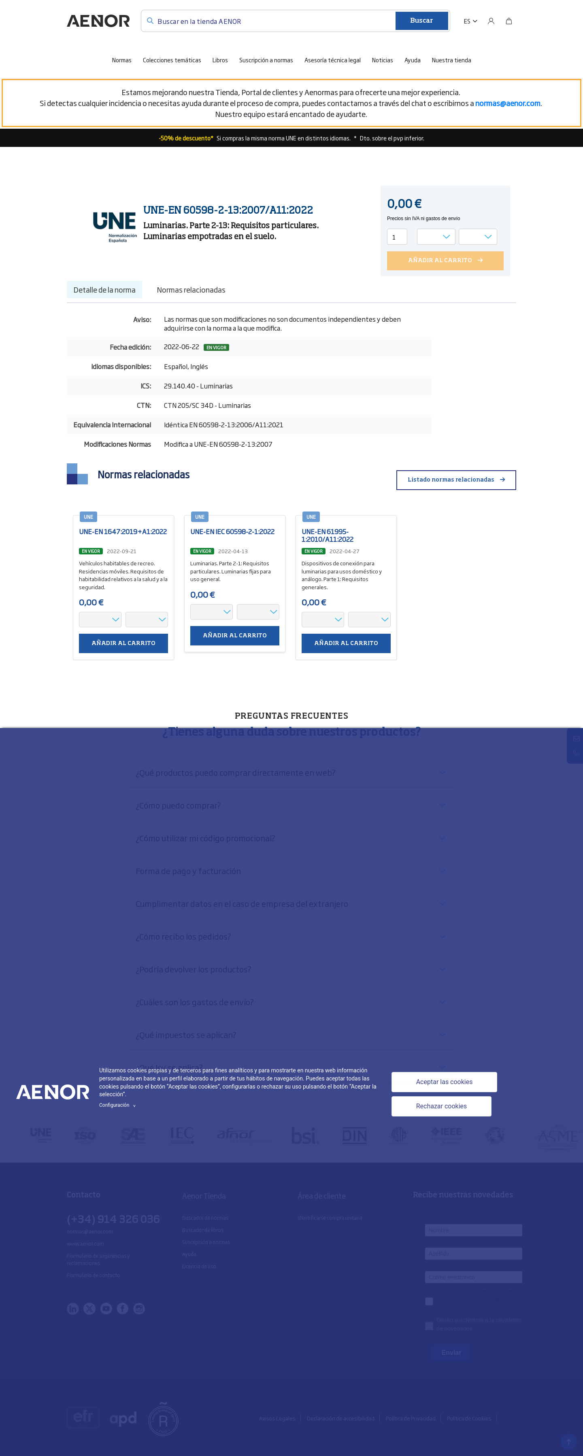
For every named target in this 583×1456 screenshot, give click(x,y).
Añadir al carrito (123, 644)
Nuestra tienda (451, 59)
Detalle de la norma (104, 289)
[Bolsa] (509, 21)
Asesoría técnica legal (332, 59)
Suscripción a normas (266, 59)
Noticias (382, 59)
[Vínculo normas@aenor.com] (507, 103)
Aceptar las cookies (444, 1082)
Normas (122, 59)
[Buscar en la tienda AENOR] (295, 21)
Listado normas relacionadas (451, 480)
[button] (470, 21)
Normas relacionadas (191, 289)
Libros (220, 59)
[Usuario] (491, 21)
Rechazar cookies (441, 1106)
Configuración (118, 1105)
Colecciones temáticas (172, 59)
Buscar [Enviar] (421, 21)
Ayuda (412, 59)
